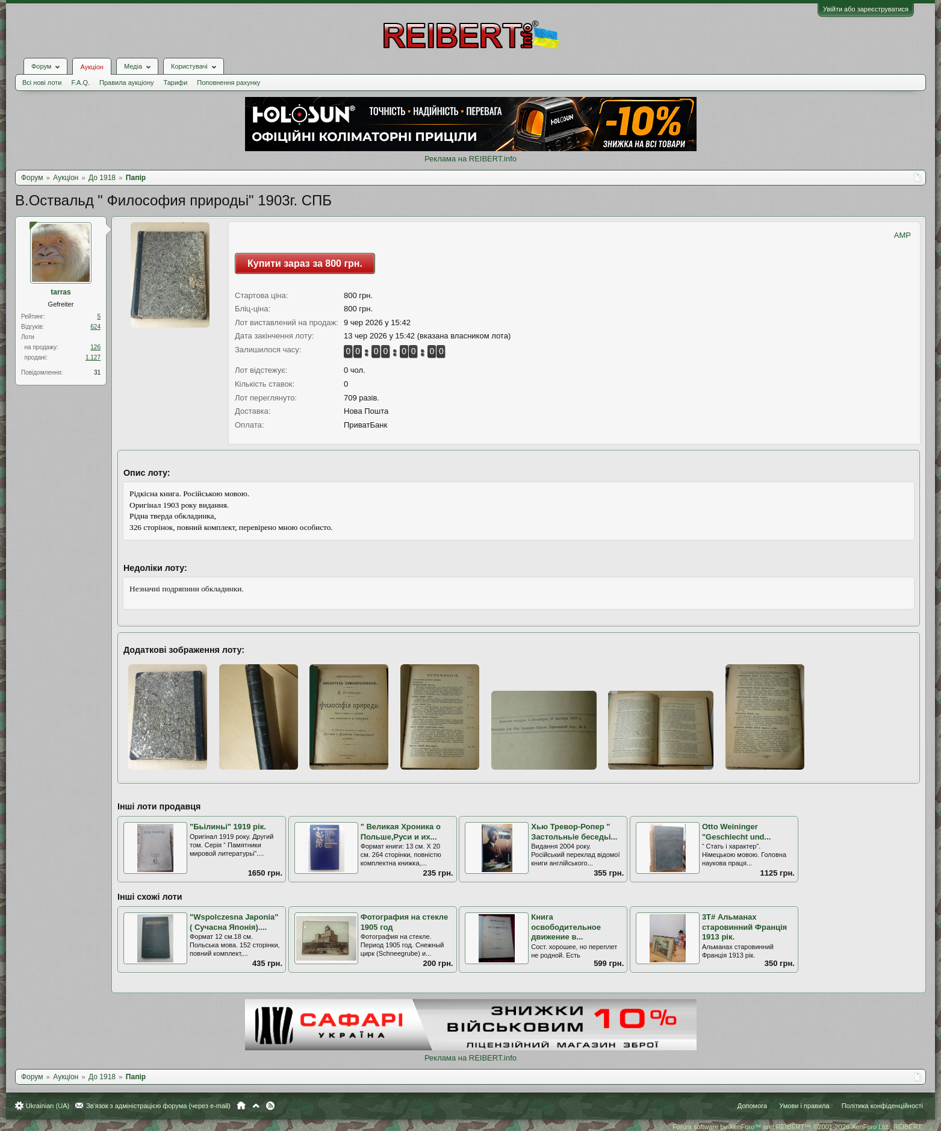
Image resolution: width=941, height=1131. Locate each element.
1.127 (93, 357)
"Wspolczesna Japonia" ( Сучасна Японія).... (234, 922)
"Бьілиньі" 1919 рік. (228, 826)
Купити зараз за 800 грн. (304, 263)
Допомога (752, 1105)
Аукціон (91, 66)
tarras (60, 292)
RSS (270, 1105)
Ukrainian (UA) (47, 1105)
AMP (902, 235)
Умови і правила (804, 1105)
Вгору (256, 1105)
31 (97, 372)
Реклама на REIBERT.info (470, 158)
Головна (241, 1105)
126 (95, 347)
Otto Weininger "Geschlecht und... (736, 831)
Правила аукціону (126, 82)
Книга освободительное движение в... (566, 926)
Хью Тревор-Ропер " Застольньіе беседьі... (574, 831)
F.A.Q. (80, 82)
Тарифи (176, 82)
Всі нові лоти (41, 82)
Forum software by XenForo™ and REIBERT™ (797, 1126)
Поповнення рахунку (228, 82)
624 (95, 326)
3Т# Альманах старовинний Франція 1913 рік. (744, 926)
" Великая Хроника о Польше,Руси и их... (401, 831)
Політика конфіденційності (882, 1105)
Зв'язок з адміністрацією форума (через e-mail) (158, 1105)
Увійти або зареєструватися (865, 9)
